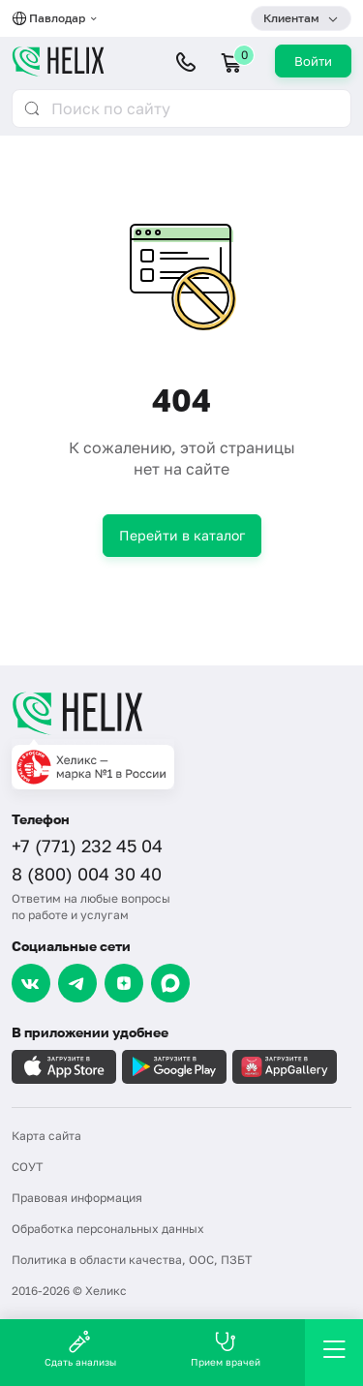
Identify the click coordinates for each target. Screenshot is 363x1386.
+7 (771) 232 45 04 (87, 845)
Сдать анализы (80, 1349)
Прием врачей (225, 1349)
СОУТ (27, 1166)
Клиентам (291, 18)
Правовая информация (77, 1197)
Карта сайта (46, 1135)
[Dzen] (124, 983)
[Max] (170, 983)
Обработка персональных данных (108, 1228)
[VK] (31, 983)
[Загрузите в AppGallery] (284, 1067)
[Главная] (181, 713)
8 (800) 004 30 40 (87, 873)
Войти (313, 61)
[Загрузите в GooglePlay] (174, 1067)
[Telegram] (77, 983)
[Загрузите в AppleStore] (64, 1067)
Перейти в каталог (182, 535)
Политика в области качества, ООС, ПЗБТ (132, 1259)
